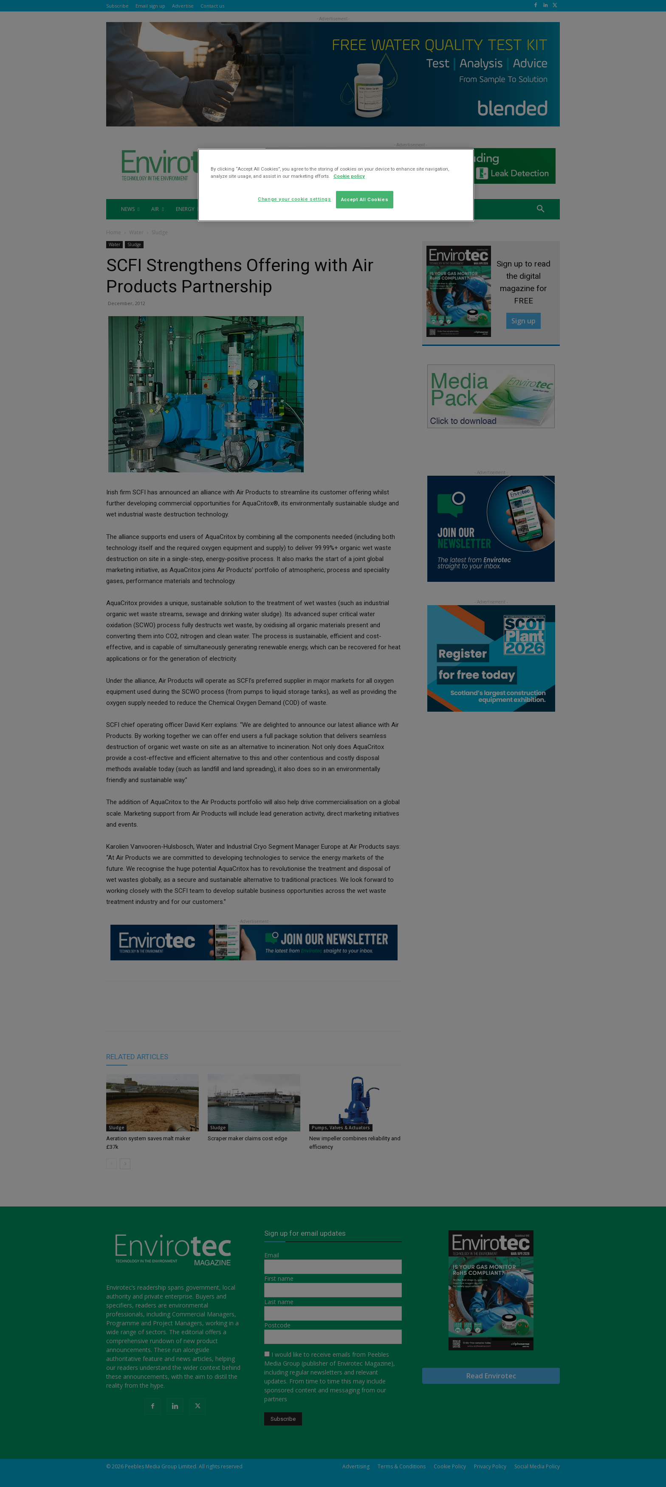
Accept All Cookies (364, 199)
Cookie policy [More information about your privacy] (349, 176)
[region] (336, 185)
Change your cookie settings (294, 199)
